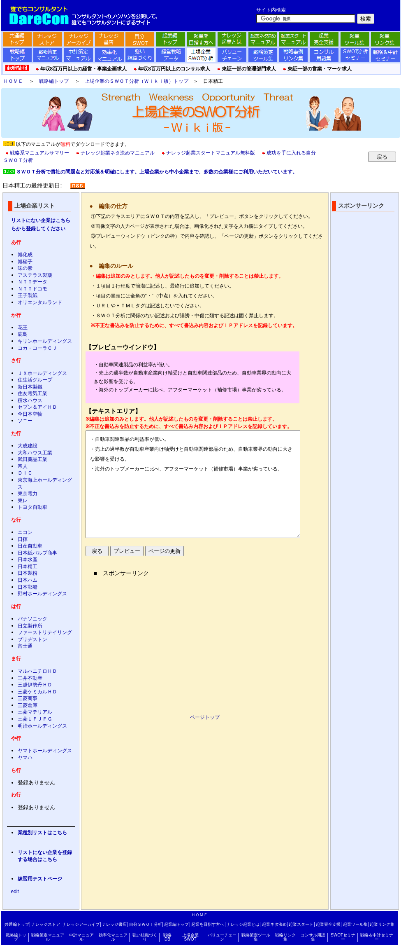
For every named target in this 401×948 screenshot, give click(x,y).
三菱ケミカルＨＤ (37, 692)
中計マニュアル (81, 937)
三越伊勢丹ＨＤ (35, 685)
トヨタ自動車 (32, 507)
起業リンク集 (382, 924)
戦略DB (167, 937)
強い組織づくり (144, 937)
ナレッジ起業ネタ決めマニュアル (118, 153)
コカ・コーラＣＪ (37, 348)
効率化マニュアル (113, 937)
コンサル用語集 (313, 937)
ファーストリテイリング (45, 632)
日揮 (23, 539)
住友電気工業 (32, 393)
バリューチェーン (222, 937)
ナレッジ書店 (114, 924)
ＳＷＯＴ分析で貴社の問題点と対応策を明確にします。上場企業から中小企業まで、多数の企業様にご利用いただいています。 (156, 172)
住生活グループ (35, 380)
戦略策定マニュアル (47, 937)
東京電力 (27, 493)
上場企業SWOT (190, 937)
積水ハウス (30, 400)
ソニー (25, 421)
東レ (23, 500)
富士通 (25, 646)
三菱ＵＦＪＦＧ (35, 719)
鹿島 (23, 334)
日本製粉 (27, 573)
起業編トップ (176, 924)
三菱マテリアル (35, 712)
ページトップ (205, 717)
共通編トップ (17, 924)
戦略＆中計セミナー (376, 937)
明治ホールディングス (42, 726)
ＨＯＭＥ (13, 81)
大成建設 (27, 446)
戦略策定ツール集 (255, 937)
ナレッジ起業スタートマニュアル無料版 (210, 153)
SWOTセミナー (343, 937)
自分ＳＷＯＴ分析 (145, 924)
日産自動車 (30, 546)
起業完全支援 (328, 924)
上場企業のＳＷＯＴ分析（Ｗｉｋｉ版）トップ (136, 81)
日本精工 (27, 566)
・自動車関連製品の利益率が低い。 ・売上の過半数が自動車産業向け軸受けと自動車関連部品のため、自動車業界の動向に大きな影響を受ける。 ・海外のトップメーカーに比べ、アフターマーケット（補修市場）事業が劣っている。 (193, 484)
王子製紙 (27, 295)
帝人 (23, 466)
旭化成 (25, 254)
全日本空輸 (30, 414)
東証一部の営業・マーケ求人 (319, 69)
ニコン (25, 532)
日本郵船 (27, 587)
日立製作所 (30, 626)
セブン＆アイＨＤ (37, 407)
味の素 (25, 268)
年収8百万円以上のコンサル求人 (174, 69)
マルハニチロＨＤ (37, 671)
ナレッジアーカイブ (81, 924)
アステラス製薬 (35, 275)
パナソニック (32, 619)
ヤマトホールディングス (45, 751)
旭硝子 (25, 262)
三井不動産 (30, 678)
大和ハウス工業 (35, 453)
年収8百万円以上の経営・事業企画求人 (83, 69)
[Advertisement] (163, 641)
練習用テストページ (40, 879)
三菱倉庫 (27, 705)
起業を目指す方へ (207, 924)
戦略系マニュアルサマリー (39, 153)
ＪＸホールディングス (42, 373)
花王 (23, 327)
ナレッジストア (45, 924)
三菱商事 (27, 698)
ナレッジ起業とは (243, 924)
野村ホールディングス (42, 594)
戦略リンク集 (285, 937)
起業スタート (301, 924)
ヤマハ (25, 758)
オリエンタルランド (40, 302)
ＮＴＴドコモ (32, 289)
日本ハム (27, 580)
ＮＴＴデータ (32, 282)
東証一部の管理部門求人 (249, 69)
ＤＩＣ (25, 473)
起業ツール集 (355, 924)
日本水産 (27, 559)
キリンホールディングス (45, 341)
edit (15, 891)
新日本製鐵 (30, 387)
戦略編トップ (54, 81)
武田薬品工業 (32, 459)
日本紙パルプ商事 (37, 553)
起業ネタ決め (274, 924)
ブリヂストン (32, 639)
